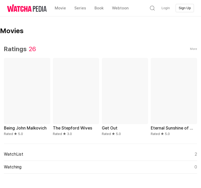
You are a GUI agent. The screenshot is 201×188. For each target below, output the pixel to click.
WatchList (100, 154)
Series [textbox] (80, 8)
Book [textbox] (99, 8)
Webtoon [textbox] (120, 8)
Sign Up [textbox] (185, 8)
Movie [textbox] (60, 8)
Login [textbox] (165, 8)
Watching (100, 167)
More (193, 49)
